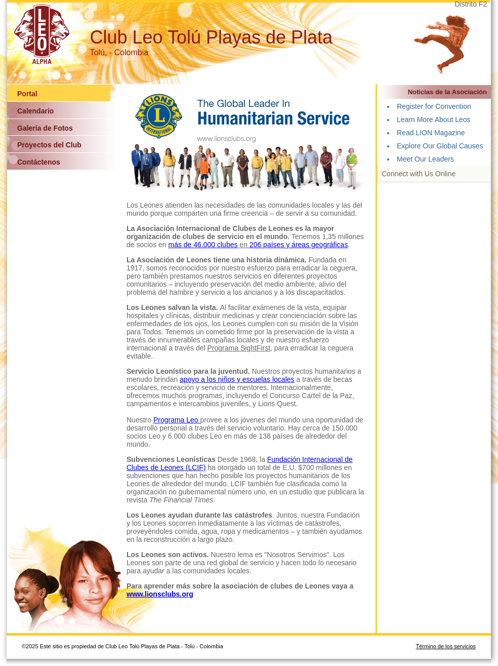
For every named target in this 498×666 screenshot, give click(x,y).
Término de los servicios (446, 646)
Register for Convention (434, 106)
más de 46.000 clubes (203, 245)
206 (256, 245)
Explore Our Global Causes (440, 146)
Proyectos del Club (49, 145)
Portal (27, 94)
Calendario (35, 111)
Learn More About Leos (434, 119)
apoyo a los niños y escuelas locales (237, 379)
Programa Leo (176, 420)
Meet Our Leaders (425, 159)
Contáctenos (38, 162)
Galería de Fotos (45, 128)
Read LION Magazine (431, 133)
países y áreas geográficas (305, 245)
